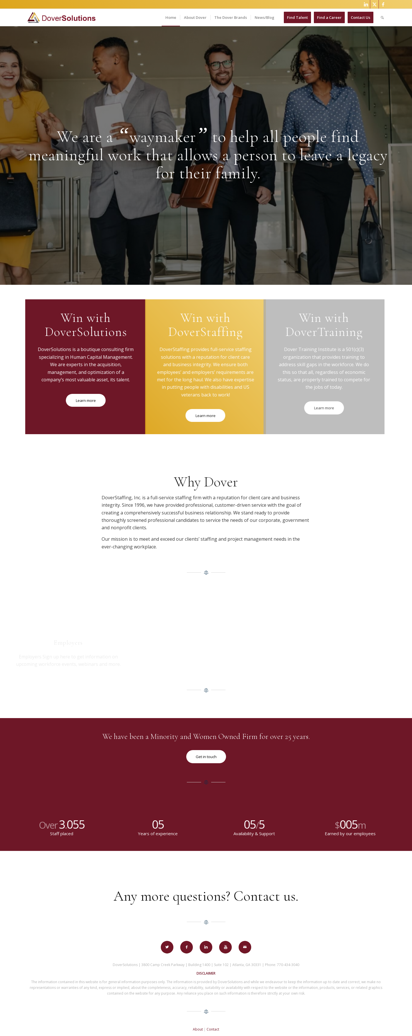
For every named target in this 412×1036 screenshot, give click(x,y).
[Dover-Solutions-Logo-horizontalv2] (61, 17)
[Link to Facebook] (383, 4)
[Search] (382, 17)
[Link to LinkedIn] (366, 4)
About (198, 1029)
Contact (213, 1029)
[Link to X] (374, 4)
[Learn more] (80, 400)
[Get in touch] (206, 756)
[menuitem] (171, 17)
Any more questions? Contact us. (206, 896)
